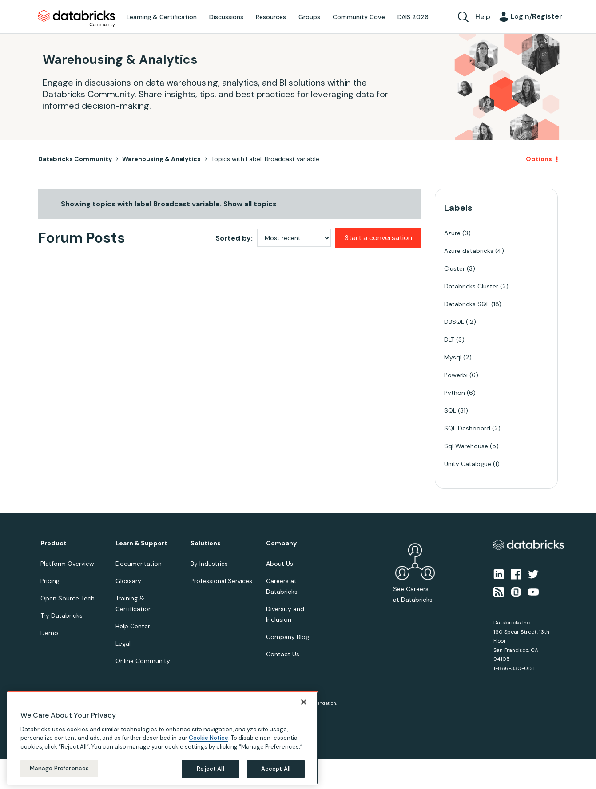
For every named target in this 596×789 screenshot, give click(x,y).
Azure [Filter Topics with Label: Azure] (452, 233)
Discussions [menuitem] (226, 17)
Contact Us (282, 654)
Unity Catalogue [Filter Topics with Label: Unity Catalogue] (467, 464)
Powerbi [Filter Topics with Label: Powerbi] (456, 375)
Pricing (50, 581)
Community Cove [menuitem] (359, 17)
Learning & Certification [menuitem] (162, 17)
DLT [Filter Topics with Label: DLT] (449, 339)
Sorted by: (234, 238)
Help (482, 16)
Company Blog (287, 637)
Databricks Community (76, 19)
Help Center (132, 626)
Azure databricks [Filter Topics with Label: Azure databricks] (468, 251)
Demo (49, 633)
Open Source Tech (67, 598)
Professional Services (221, 581)
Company (281, 543)
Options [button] (539, 159)
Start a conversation (378, 237)
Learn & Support (141, 543)
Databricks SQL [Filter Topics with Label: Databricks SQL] (466, 304)
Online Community (142, 661)
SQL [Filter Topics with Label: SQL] (450, 410)
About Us (279, 564)
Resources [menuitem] (271, 17)
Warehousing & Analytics (161, 159)
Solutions (206, 543)
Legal (123, 643)
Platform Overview (67, 564)
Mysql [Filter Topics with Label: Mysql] (452, 357)
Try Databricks (61, 615)
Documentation (138, 564)
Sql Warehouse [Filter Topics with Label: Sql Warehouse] (466, 446)
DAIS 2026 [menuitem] (413, 17)
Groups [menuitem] (309, 17)
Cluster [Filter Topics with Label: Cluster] (454, 268)
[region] (162, 738)
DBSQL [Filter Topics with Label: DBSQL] (454, 322)
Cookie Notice (208, 738)
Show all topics (250, 204)
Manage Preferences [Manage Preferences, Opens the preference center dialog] (59, 768)
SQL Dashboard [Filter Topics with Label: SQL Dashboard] (467, 428)
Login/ (536, 16)
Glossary (128, 581)
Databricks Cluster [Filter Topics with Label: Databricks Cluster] (471, 286)
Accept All (275, 769)
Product (53, 543)
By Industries (209, 564)
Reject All (210, 769)
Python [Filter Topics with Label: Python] (454, 393)
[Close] (304, 702)
